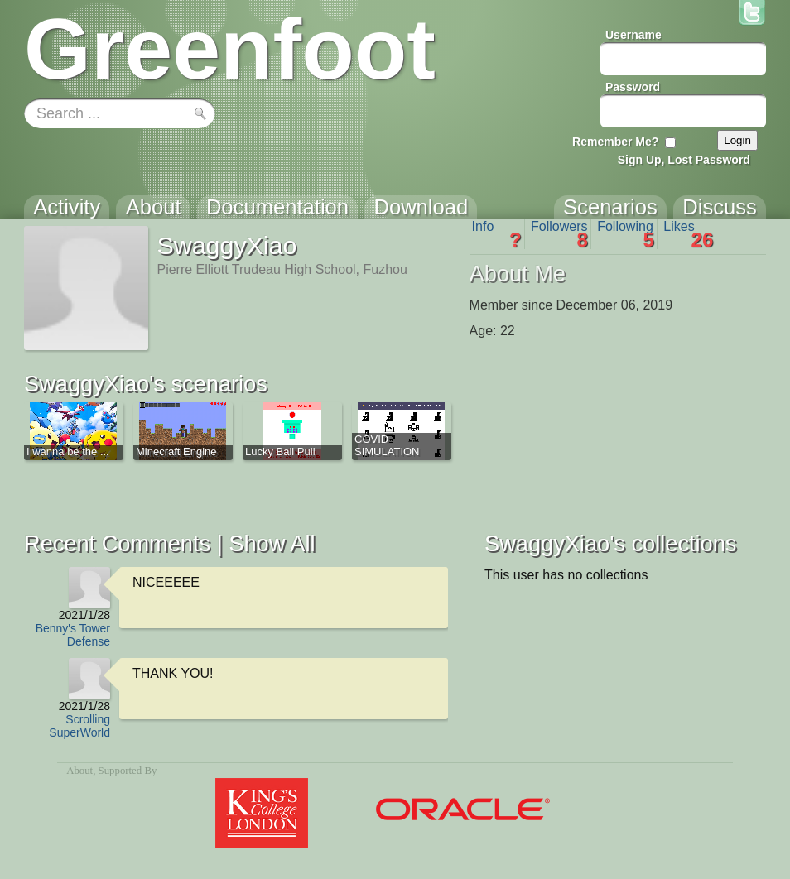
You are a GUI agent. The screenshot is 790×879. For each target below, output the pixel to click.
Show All (272, 543)
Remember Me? (615, 141)
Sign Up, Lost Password (684, 159)
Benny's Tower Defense (73, 635)
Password (632, 87)
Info (497, 234)
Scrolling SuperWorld (79, 726)
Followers (559, 234)
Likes (688, 234)
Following (625, 234)
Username (633, 34)
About (79, 770)
